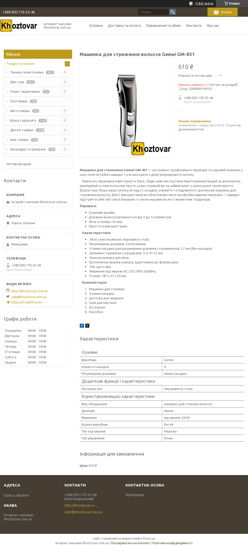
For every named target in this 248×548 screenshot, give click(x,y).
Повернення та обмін (163, 26)
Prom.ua (149, 538)
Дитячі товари (21, 130)
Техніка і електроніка (26, 72)
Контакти (194, 26)
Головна (96, 26)
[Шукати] (172, 12)
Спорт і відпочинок (25, 91)
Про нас (213, 26)
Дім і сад (17, 82)
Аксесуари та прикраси (28, 149)
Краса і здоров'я (23, 120)
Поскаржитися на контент (130, 543)
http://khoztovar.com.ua (29, 291)
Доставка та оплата (124, 26)
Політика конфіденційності (172, 543)
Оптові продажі (18, 164)
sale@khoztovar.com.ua (29, 297)
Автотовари (20, 110)
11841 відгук (204, 3)
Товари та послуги (20, 63)
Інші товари (19, 139)
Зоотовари (18, 101)
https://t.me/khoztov (27, 302)
